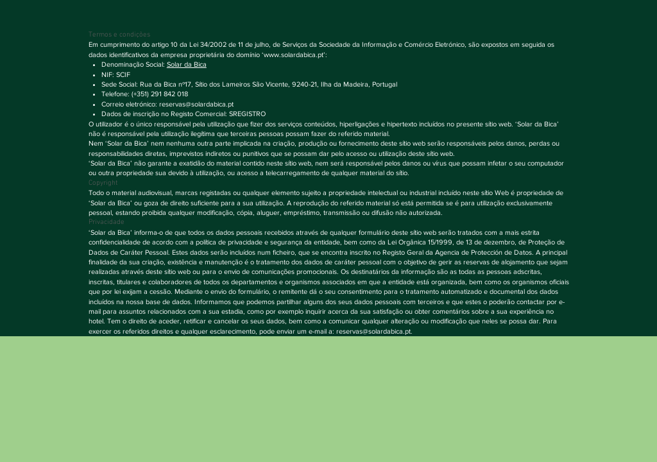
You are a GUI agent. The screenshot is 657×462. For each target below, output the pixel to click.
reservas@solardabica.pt (196, 104)
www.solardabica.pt (293, 54)
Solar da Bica (187, 64)
